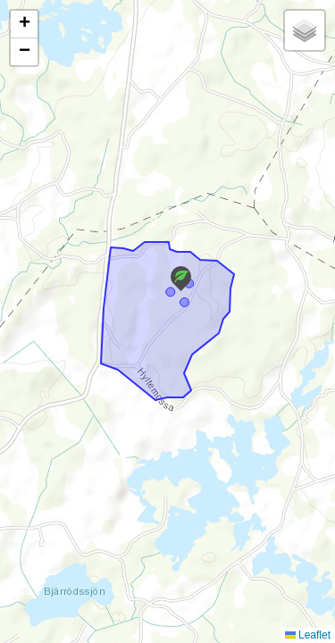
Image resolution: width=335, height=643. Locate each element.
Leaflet (308, 635)
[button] (181, 278)
